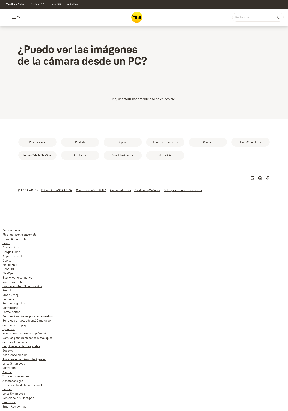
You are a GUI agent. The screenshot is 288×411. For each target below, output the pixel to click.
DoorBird (8, 269)
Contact (7, 389)
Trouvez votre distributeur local (22, 385)
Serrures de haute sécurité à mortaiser (27, 320)
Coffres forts (10, 307)
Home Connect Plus (15, 239)
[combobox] (258, 17)
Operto (6, 260)
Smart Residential (14, 406)
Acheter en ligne (12, 381)
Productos (9, 402)
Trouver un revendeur (16, 376)
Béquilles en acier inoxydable (21, 346)
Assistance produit (14, 355)
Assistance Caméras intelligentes (24, 359)
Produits (7, 290)
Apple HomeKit (12, 256)
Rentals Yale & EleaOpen (18, 398)
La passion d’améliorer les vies (22, 286)
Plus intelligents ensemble (19, 234)
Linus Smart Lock (13, 363)
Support (7, 350)
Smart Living (10, 295)
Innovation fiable (13, 282)
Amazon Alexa (11, 247)
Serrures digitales (13, 303)
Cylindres (8, 329)
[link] (15, 4)
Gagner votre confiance (17, 277)
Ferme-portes (11, 312)
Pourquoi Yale (11, 230)
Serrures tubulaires (14, 342)
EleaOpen (8, 273)
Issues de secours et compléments (24, 333)
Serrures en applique (15, 325)
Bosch (6, 243)
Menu (20, 17)
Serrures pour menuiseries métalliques (27, 338)
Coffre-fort (9, 367)
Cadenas (8, 299)
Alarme (7, 372)
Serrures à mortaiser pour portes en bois (28, 316)
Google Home (11, 252)
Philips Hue (9, 264)
